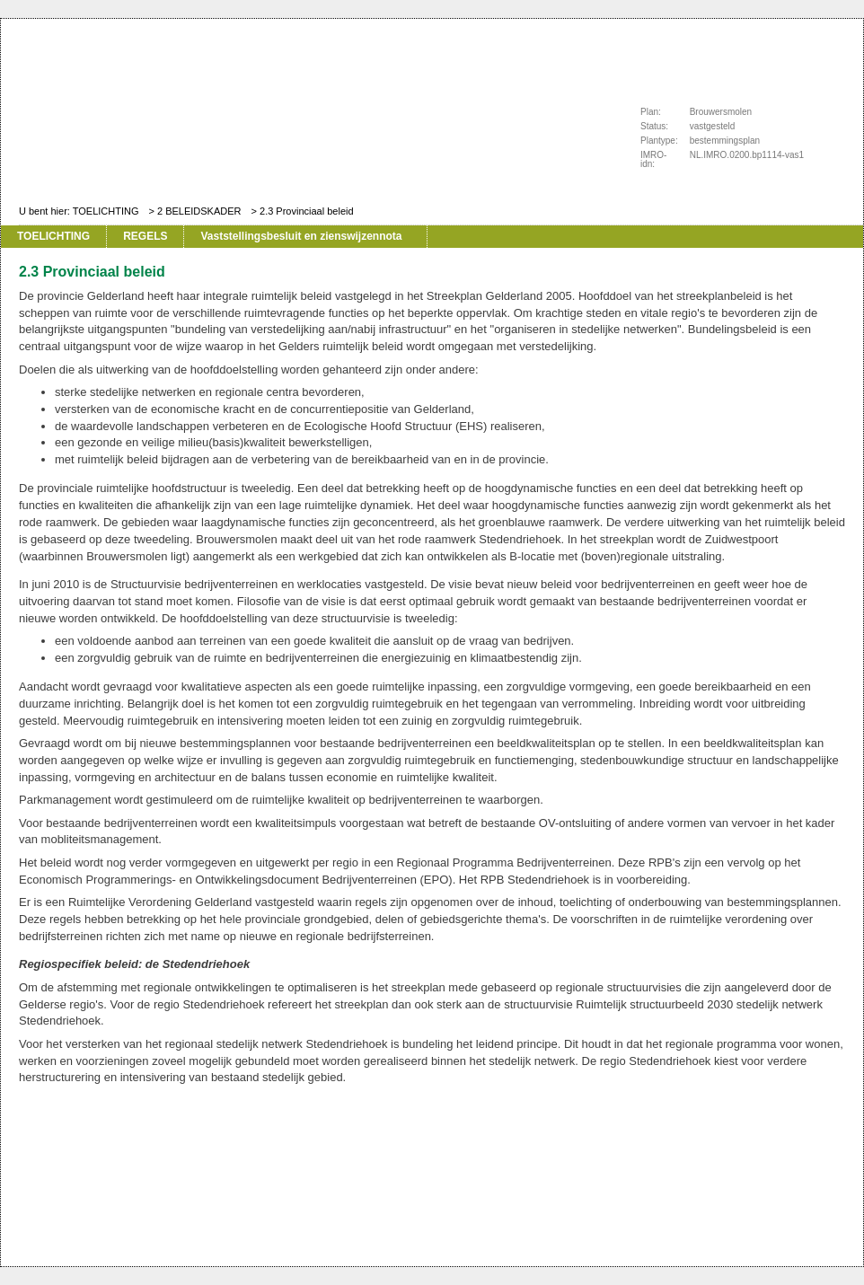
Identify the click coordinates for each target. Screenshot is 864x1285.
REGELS (145, 236)
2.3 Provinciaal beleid (307, 211)
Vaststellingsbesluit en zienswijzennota (300, 236)
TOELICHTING (106, 211)
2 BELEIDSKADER (199, 211)
